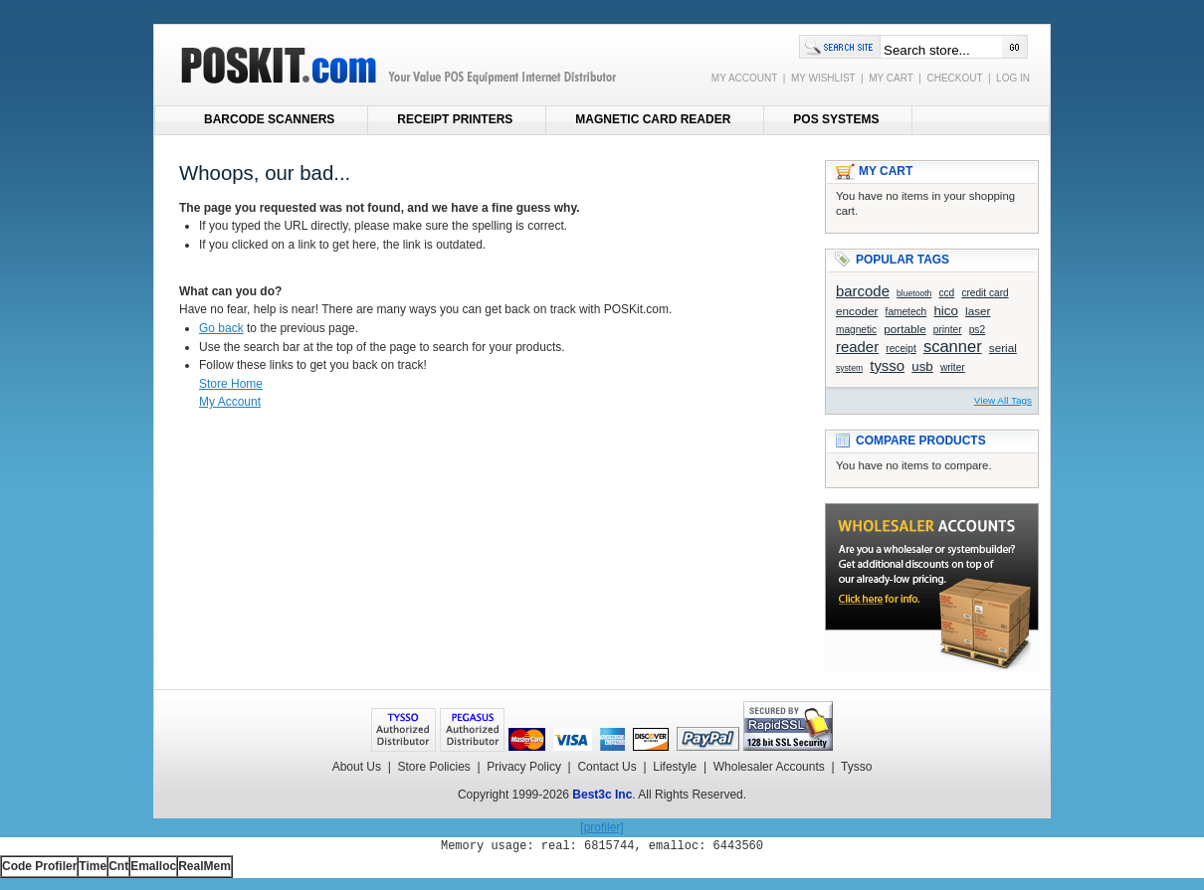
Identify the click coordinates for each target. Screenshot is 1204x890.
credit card (984, 292)
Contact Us (606, 767)
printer (947, 329)
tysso (887, 365)
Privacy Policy (524, 767)
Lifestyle (675, 767)
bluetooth (914, 293)
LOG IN (1013, 78)
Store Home (231, 384)
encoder (857, 310)
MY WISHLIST (823, 78)
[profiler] (601, 827)
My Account (230, 402)
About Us (356, 767)
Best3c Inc (602, 794)
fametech (906, 311)
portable (904, 328)
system (849, 368)
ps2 (977, 329)
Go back (221, 328)
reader (857, 346)
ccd (946, 292)
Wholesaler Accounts (769, 767)
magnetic (856, 329)
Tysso (856, 767)
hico (945, 310)
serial (1003, 347)
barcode (863, 290)
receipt (900, 348)
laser (977, 310)
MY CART (890, 78)
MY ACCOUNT (744, 78)
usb (922, 366)
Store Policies (433, 767)
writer (952, 367)
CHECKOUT (954, 78)
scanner (952, 346)
